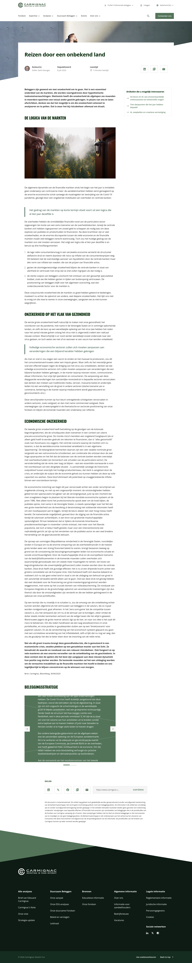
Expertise (33, 16)
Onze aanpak (56, 897)
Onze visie (23, 913)
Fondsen (22, 16)
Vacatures (119, 920)
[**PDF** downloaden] (154, 69)
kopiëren (138, 789)
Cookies (150, 917)
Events (84, 16)
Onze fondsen (89, 904)
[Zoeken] (148, 16)
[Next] (113, 729)
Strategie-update (26, 920)
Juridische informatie (156, 904)
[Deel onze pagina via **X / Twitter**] (58, 790)
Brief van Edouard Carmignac (27, 899)
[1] (66, 763)
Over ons (94, 16)
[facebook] (158, 933)
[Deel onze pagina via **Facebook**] (67, 790)
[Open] (38, 16)
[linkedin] (147, 933)
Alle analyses (25, 891)
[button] (32, 893)
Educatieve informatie (93, 897)
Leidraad (54, 923)
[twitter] (152, 933)
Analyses (47, 16)
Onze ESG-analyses (59, 904)
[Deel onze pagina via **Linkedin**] (144, 69)
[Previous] (27, 729)
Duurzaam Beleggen (66, 16)
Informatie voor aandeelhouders (122, 906)
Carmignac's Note (27, 907)
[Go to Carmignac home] (32, 5)
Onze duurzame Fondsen (62, 910)
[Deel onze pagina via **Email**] (163, 69)
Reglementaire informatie (158, 897)
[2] (73, 763)
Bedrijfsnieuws (121, 913)
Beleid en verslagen (59, 917)
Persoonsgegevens (155, 910)
